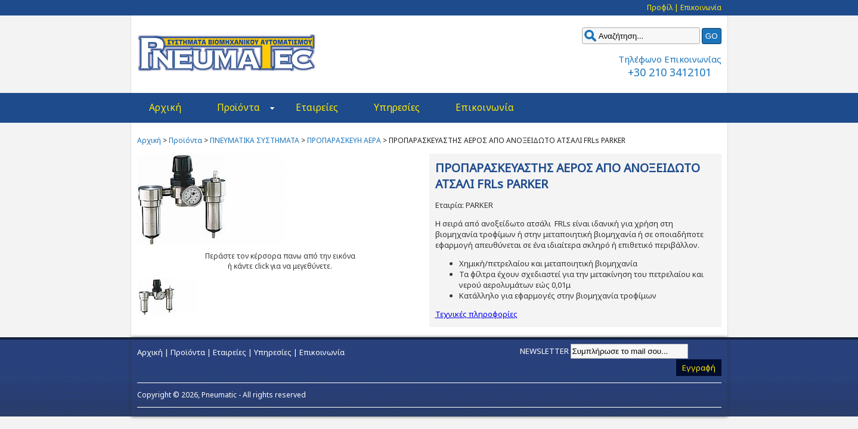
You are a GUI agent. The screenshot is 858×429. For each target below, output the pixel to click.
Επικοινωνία (700, 7)
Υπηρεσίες (397, 107)
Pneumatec (226, 52)
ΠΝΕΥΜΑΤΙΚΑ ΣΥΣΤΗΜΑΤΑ (254, 140)
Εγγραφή (698, 367)
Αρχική (165, 107)
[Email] (629, 351)
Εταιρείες (317, 107)
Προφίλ (660, 7)
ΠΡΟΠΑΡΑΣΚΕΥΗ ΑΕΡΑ (344, 140)
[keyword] (641, 35)
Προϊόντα (245, 107)
